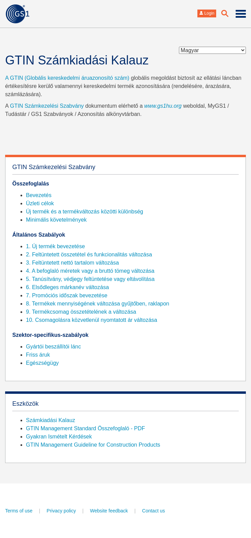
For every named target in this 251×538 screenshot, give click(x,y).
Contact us (153, 510)
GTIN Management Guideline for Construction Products (93, 445)
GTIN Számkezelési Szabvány (47, 106)
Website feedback (109, 510)
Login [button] (206, 13)
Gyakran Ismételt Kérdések (59, 436)
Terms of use (18, 510)
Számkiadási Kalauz (50, 420)
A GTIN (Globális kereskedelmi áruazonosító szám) (67, 78)
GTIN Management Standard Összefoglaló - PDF (85, 428)
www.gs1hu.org (162, 106)
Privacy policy (61, 510)
